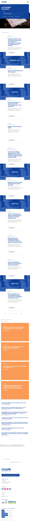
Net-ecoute (7, 513)
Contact (4, 492)
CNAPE (4, 2)
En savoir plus (11, 52)
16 (21, 313)
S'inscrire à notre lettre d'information (10, 475)
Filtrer (3, 11)
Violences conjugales (7, 517)
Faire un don (5, 483)
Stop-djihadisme (8, 515)
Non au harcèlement (7, 512)
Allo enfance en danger (7, 510)
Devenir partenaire (6, 482)
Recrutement (5, 496)
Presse (3, 494)
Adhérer (4, 480)
